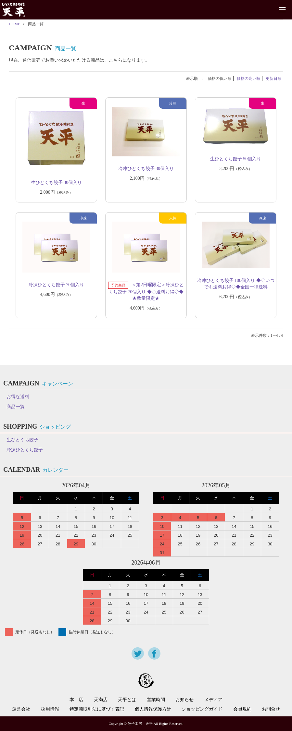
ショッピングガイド (202, 709)
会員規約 (242, 709)
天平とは (127, 700)
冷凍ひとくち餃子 (24, 449)
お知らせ (184, 700)
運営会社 (21, 709)
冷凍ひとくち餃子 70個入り (56, 284)
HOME (14, 24)
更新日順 (273, 78)
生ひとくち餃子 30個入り (56, 182)
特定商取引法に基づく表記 (97, 709)
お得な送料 (17, 396)
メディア (213, 700)
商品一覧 (15, 406)
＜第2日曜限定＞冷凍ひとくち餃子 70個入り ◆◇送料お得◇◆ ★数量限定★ (146, 291)
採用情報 (50, 709)
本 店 (76, 700)
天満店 (101, 700)
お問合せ (271, 709)
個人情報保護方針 (153, 709)
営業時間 (156, 700)
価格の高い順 (248, 78)
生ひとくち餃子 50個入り (235, 158)
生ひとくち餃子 (22, 439)
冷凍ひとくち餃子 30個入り (146, 168)
